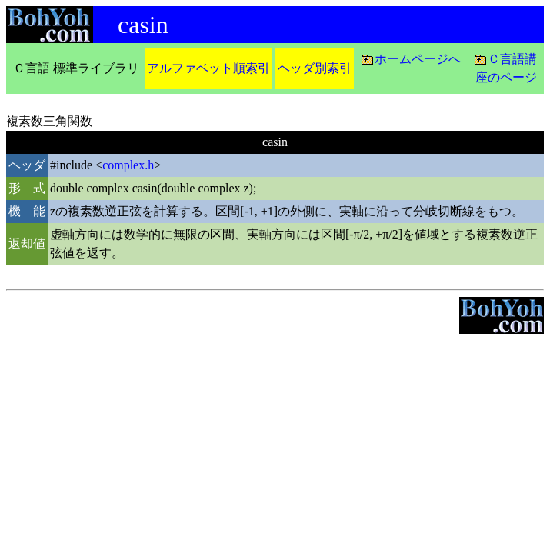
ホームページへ (418, 58)
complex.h (128, 165)
